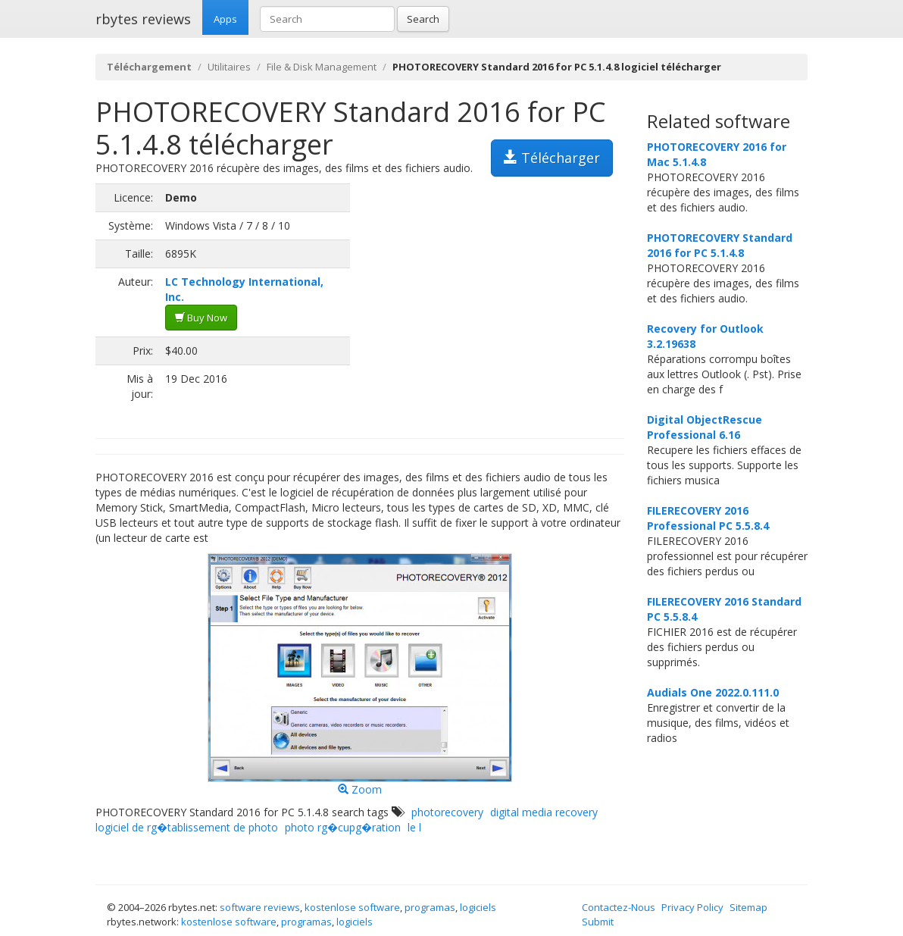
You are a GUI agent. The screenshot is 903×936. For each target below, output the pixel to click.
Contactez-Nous (618, 907)
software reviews (260, 907)
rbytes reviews (143, 19)
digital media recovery (544, 812)
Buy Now (201, 317)
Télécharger (552, 158)
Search (423, 19)
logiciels (478, 907)
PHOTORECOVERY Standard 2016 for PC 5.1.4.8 (719, 245)
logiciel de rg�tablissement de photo (186, 827)
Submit (598, 921)
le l (414, 827)
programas (430, 907)
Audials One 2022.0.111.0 (713, 692)
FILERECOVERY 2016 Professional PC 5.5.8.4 (708, 518)
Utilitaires (229, 67)
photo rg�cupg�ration (343, 827)
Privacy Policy (692, 907)
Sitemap (748, 907)
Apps (225, 19)
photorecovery (447, 812)
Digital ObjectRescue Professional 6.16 (704, 427)
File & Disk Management (322, 67)
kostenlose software (352, 907)
